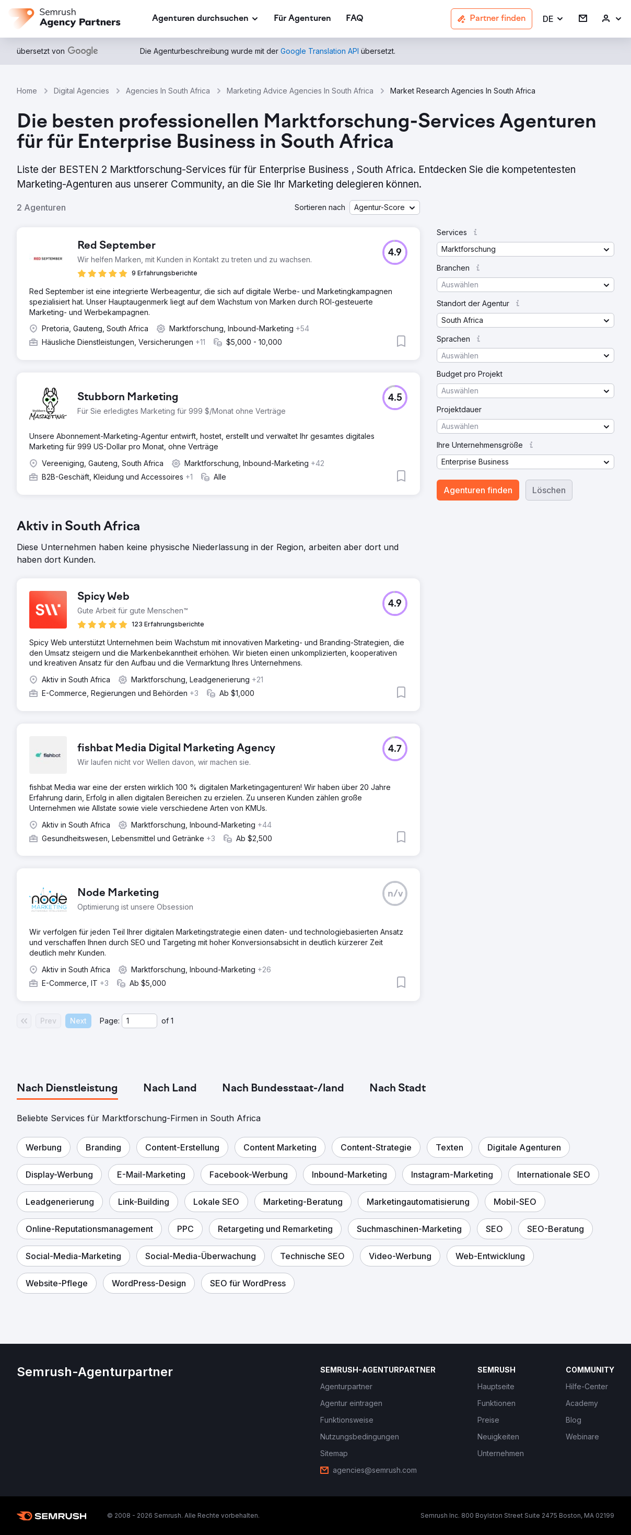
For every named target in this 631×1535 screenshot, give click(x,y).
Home (27, 90)
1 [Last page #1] (172, 1020)
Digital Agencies (81, 90)
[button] (553, 19)
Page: (110, 1020)
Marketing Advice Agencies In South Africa (300, 90)
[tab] (67, 1088)
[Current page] (139, 1021)
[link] (302, 19)
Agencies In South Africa (168, 90)
